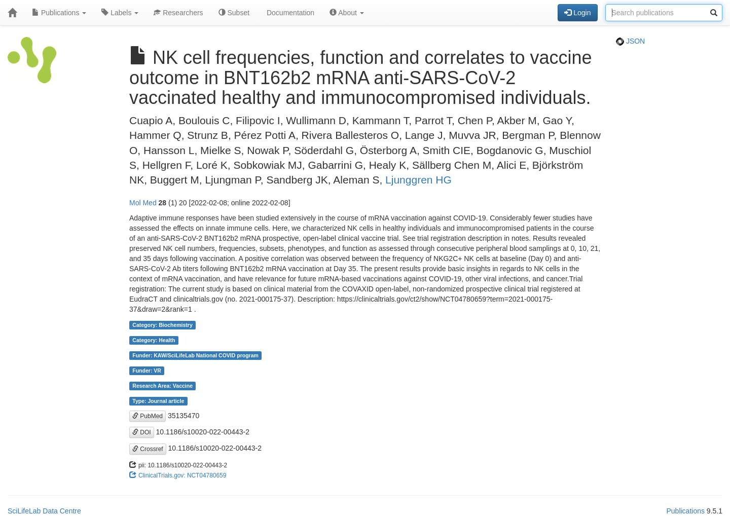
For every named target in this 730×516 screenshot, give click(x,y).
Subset (233, 13)
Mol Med (143, 203)
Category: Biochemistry (162, 325)
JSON (630, 41)
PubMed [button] (147, 416)
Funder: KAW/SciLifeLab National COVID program (195, 355)
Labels (119, 13)
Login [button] (577, 13)
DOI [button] (141, 432)
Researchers (178, 13)
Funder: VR (146, 370)
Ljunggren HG (418, 180)
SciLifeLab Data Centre (44, 511)
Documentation (289, 13)
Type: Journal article (158, 401)
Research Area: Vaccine (162, 386)
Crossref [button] (147, 449)
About (347, 13)
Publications (59, 13)
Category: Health (153, 340)
